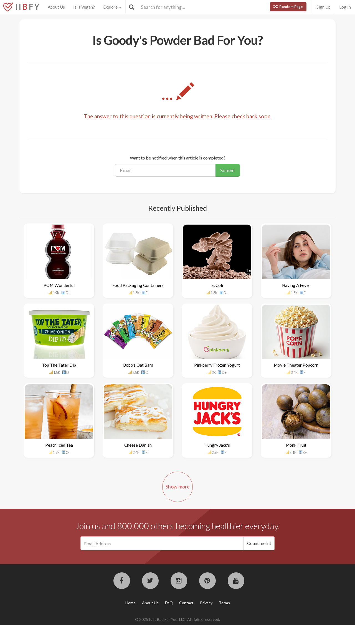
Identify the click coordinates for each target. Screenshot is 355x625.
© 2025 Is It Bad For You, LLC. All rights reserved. (177, 619)
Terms (224, 602)
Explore (112, 6)
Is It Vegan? (84, 6)
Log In (345, 6)
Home (130, 602)
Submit (227, 170)
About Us (56, 6)
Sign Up (323, 6)
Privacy (206, 602)
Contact (186, 602)
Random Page (288, 6)
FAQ (169, 602)
